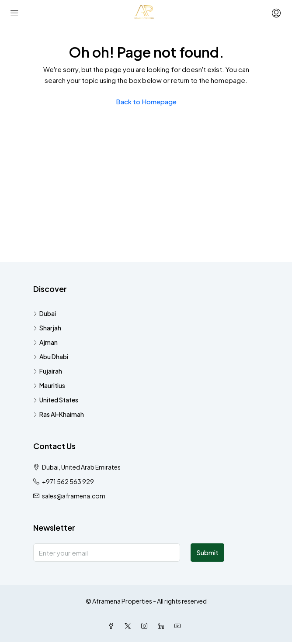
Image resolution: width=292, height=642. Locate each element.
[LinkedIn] (162, 626)
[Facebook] (113, 626)
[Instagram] (146, 626)
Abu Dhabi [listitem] (50, 356)
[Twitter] (129, 626)
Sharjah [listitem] (47, 328)
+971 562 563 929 (68, 481)
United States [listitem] (55, 400)
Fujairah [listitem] (47, 371)
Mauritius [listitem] (49, 385)
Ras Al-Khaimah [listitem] (58, 414)
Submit (207, 552)
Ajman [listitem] (45, 342)
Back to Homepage (146, 101)
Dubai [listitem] (44, 313)
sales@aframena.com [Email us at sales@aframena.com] (73, 496)
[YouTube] (179, 626)
